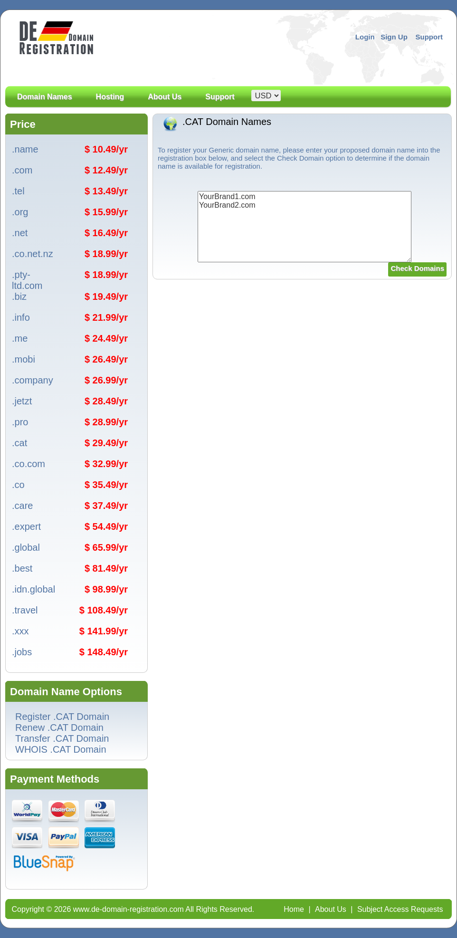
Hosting (110, 97)
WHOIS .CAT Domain (60, 749)
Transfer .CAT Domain (62, 738)
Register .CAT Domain (62, 716)
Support (429, 37)
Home (294, 909)
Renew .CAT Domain (59, 727)
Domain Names (44, 107)
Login (365, 37)
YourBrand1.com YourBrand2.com (304, 226)
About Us (164, 107)
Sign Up (394, 37)
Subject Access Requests (400, 909)
